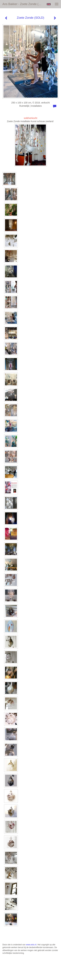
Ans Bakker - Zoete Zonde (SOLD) (23, 4)
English (49, 4)
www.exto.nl (31, 945)
